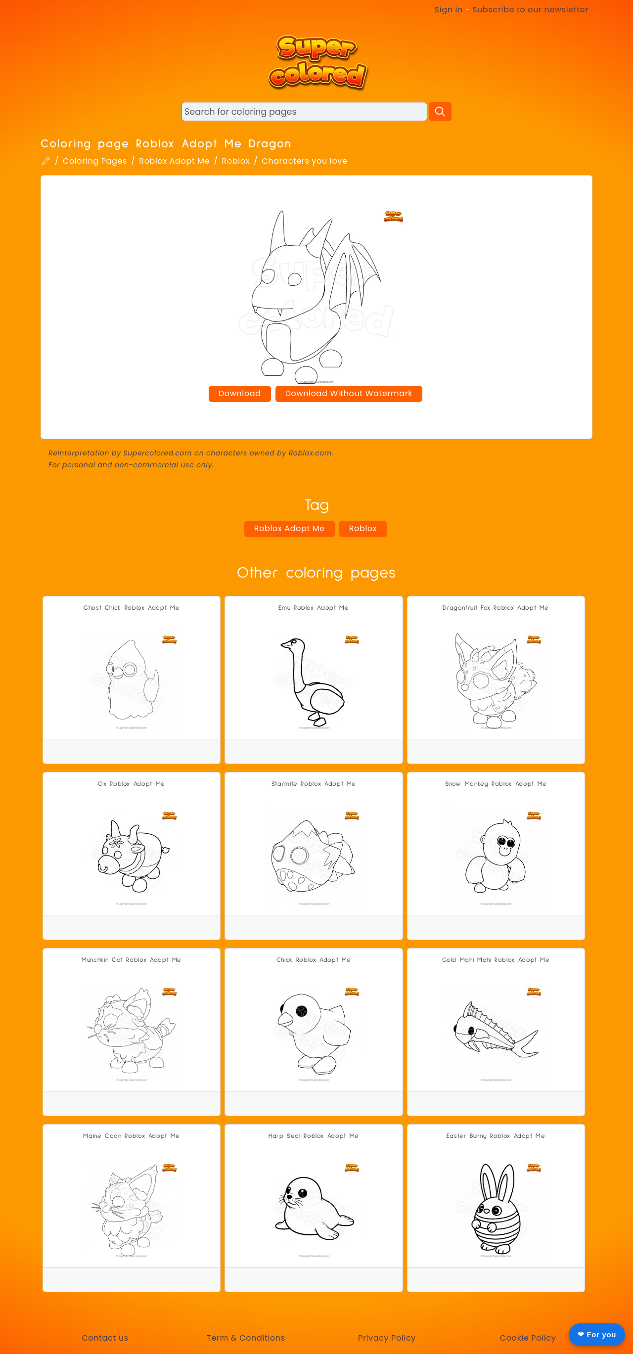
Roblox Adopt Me (174, 161)
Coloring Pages (95, 161)
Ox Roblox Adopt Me (131, 784)
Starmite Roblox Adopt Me (313, 784)
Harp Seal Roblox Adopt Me (314, 1136)
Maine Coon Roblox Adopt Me (131, 1136)
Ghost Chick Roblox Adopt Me (132, 608)
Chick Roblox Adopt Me (313, 960)
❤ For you (597, 1334)
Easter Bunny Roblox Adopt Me (496, 1136)
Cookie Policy (528, 1338)
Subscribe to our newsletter (530, 9)
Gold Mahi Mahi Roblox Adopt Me (496, 960)
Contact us (105, 1338)
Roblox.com (310, 453)
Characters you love (304, 161)
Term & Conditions (246, 1338)
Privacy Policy (387, 1338)
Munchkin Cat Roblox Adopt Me (131, 960)
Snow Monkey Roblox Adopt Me (496, 784)
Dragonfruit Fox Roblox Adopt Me (496, 608)
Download (240, 393)
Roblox (236, 161)
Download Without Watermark (348, 393)
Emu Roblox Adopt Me (313, 608)
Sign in (449, 9)
